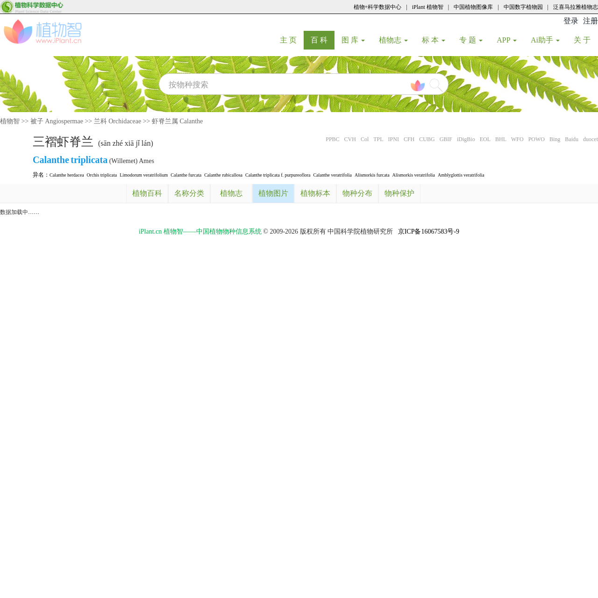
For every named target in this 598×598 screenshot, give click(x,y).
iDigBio (466, 139)
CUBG (426, 139)
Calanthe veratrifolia (332, 175)
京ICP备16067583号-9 (428, 231)
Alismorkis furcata (372, 175)
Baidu (571, 139)
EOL (485, 139)
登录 (570, 21)
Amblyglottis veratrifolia (461, 175)
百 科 (323, 40)
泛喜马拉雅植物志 (575, 7)
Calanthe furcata (186, 175)
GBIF (446, 139)
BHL (500, 139)
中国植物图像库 (473, 7)
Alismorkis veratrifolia (413, 175)
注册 (590, 21)
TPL (378, 139)
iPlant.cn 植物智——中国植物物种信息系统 (200, 231)
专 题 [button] (471, 40)
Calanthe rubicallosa (223, 175)
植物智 (10, 121)
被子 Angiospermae (56, 121)
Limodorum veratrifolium (144, 175)
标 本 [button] (433, 40)
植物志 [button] (393, 40)
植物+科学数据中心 (378, 7)
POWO (536, 139)
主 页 (292, 40)
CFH (409, 139)
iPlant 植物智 (427, 7)
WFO (517, 139)
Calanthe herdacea (67, 175)
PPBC (332, 139)
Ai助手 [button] (545, 40)
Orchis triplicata (102, 175)
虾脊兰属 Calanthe (177, 121)
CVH (350, 139)
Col (365, 139)
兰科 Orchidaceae (117, 121)
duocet (590, 139)
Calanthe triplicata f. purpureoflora (277, 175)
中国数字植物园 (523, 7)
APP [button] (507, 40)
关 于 (586, 40)
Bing (554, 139)
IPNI (393, 139)
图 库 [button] (353, 40)
